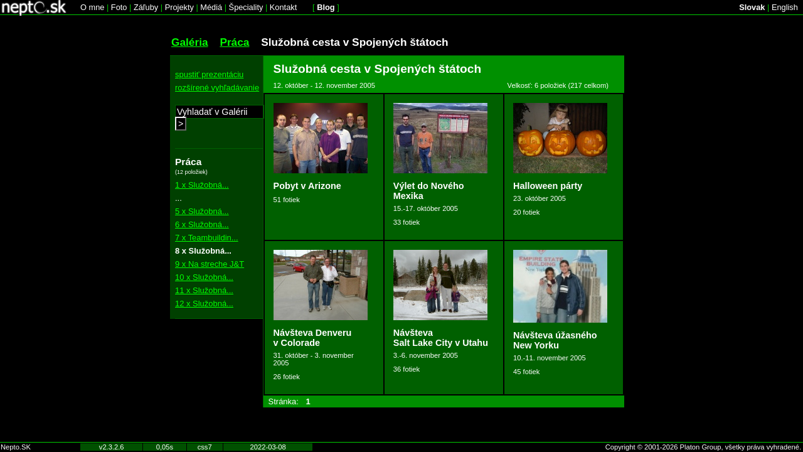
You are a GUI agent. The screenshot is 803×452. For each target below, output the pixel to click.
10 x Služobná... (204, 277)
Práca (234, 42)
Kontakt (283, 7)
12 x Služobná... (204, 303)
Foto (119, 7)
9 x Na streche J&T (209, 264)
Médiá (211, 7)
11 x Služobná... (204, 290)
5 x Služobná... (202, 211)
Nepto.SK (16, 447)
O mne (92, 7)
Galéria (189, 42)
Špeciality (246, 7)
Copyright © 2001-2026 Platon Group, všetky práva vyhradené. (703, 447)
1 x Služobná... (202, 185)
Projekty (179, 7)
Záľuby (146, 7)
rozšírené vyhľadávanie (217, 87)
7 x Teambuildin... (206, 237)
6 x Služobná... (202, 224)
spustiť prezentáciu (209, 74)
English (785, 7)
